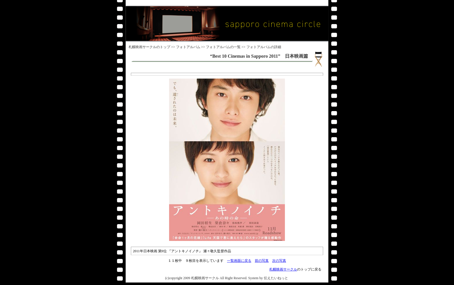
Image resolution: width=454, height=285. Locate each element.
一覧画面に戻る (239, 261)
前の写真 (262, 261)
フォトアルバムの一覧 (223, 47)
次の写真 (279, 261)
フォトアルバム (188, 47)
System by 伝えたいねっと (268, 278)
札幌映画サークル (142, 47)
